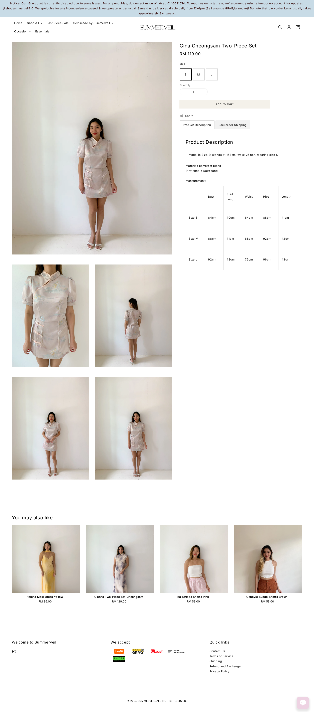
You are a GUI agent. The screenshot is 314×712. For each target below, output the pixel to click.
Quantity (185, 85)
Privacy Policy (219, 671)
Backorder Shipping (232, 125)
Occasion (20, 31)
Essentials (42, 31)
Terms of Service (221, 656)
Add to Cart (224, 104)
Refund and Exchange (225, 666)
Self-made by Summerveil (91, 23)
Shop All (33, 23)
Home (18, 23)
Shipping (215, 661)
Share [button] (186, 116)
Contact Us (217, 651)
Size (182, 63)
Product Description (197, 125)
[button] (280, 27)
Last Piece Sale (57, 23)
